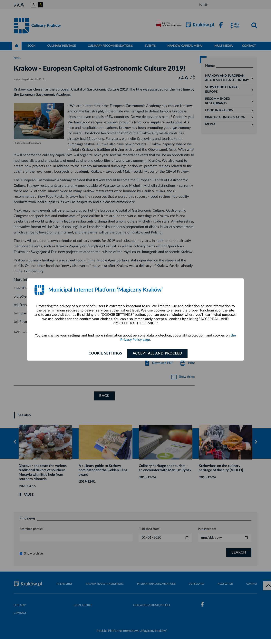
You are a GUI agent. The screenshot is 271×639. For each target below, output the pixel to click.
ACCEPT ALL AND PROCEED (157, 353)
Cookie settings (105, 353)
